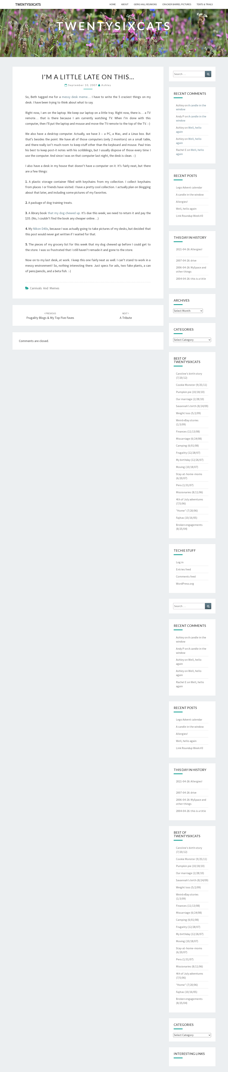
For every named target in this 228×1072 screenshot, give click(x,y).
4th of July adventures (189, 499)
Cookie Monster (185, 385)
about (124, 4)
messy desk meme (74, 97)
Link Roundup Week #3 (189, 215)
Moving (180, 467)
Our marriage (184, 399)
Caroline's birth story (189, 373)
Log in (179, 562)
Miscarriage (183, 438)
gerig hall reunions (145, 4)
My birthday (183, 460)
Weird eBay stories (187, 420)
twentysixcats (28, 4)
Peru (179, 485)
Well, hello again (186, 208)
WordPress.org (185, 583)
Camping (181, 445)
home (113, 4)
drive (193, 260)
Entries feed (183, 569)
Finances (181, 431)
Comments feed (186, 576)
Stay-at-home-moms (189, 474)
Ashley (106, 85)
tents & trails (205, 4)
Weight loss (183, 413)
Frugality (181, 452)
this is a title (198, 278)
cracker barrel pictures (176, 4)
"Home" (181, 510)
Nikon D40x (40, 229)
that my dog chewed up (64, 213)
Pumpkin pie (183, 392)
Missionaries (183, 492)
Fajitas (180, 517)
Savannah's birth (186, 406)
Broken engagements (189, 525)
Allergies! (182, 201)
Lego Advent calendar (189, 187)
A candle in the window (190, 194)
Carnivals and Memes (44, 288)
